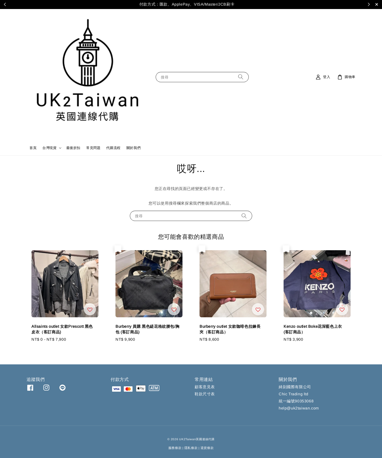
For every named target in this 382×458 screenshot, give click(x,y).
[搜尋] (240, 77)
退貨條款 (207, 448)
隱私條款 (191, 448)
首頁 (33, 148)
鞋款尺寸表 (205, 394)
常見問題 (93, 148)
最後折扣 (73, 148)
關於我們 (133, 148)
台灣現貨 (49, 148)
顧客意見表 (205, 387)
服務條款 (175, 448)
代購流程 (113, 148)
